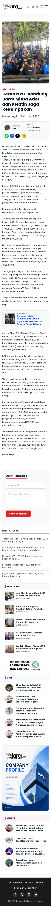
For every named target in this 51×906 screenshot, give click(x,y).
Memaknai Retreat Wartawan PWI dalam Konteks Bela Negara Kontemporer (27, 699)
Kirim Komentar (18, 513)
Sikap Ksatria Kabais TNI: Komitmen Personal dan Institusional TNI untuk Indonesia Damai (28, 688)
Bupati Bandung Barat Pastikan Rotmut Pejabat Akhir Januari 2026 (29, 607)
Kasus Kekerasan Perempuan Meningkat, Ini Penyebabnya (29, 863)
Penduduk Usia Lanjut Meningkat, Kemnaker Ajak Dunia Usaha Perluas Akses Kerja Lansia (30, 851)
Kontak (40, 882)
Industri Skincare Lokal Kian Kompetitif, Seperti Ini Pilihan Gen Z (30, 621)
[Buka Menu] (46, 6)
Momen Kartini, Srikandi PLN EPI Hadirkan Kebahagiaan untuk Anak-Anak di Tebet (30, 828)
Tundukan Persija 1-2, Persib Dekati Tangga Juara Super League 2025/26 (25, 540)
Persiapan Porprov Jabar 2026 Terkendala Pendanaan (21, 566)
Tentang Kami (14, 882)
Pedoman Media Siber (25, 888)
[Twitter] (37, 6)
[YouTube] (35, 894)
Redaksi (29, 882)
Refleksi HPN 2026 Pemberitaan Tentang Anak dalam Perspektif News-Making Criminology (30, 734)
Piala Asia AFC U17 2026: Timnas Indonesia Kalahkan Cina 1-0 (22, 557)
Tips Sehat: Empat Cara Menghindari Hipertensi (31, 839)
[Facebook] (32, 6)
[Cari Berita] (28, 7)
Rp (24, 136)
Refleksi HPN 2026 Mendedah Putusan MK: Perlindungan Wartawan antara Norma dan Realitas (30, 722)
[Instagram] (41, 6)
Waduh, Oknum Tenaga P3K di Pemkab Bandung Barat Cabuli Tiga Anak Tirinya (30, 647)
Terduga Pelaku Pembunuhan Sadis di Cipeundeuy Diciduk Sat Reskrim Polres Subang (29, 320)
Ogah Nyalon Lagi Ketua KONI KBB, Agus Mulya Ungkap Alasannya (23, 574)
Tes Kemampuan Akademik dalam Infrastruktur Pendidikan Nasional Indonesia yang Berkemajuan (30, 711)
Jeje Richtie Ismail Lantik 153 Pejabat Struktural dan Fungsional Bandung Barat (30, 594)
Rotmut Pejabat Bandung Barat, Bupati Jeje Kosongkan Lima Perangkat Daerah (30, 634)
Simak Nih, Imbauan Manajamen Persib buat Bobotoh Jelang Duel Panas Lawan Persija (23, 548)
